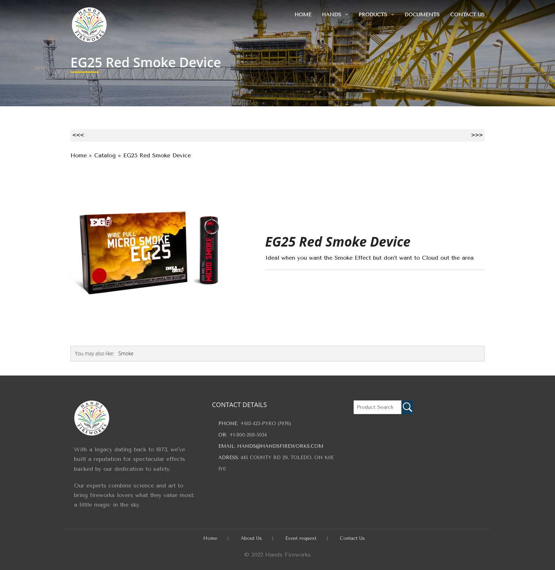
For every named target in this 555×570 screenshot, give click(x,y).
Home (301, 15)
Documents (422, 15)
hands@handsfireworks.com (280, 446)
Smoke (125, 353)
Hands (331, 15)
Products (372, 15)
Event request (300, 538)
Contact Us (467, 15)
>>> (477, 135)
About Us (251, 538)
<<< (78, 135)
